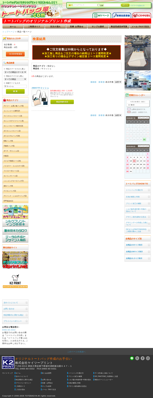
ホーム (13, 26)
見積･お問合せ (76, 26)
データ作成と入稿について (104, 373)
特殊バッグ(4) (8, 141)
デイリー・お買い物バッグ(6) (14, 106)
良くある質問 (46, 373)
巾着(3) (6, 156)
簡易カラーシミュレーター (104, 379)
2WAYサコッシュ (40, 88)
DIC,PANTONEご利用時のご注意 (106, 376)
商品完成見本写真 (119, 26)
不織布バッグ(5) (9, 146)
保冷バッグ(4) (8, 186)
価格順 (93, 82)
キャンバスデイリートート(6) (14, 121)
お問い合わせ (9, 309)
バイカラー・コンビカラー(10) (14, 166)
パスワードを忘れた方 (137, 5)
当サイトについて (11, 303)
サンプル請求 (98, 26)
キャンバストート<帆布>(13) (13, 126)
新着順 (102, 82)
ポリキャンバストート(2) (12, 131)
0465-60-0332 (9, 330)
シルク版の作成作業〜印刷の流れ (79, 379)
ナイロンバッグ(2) (10, 191)
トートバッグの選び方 (76, 373)
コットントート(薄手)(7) (12, 111)
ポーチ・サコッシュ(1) (11, 151)
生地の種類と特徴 (74, 383)
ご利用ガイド (34, 26)
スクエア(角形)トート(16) (12, 161)
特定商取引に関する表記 (13, 315)
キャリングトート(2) (10, 176)
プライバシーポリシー (13, 321)
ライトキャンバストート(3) (13, 116)
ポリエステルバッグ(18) (12, 136)
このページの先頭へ (76, 352)
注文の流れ (55, 26)
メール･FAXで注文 (140, 26)
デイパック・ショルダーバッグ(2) (15, 196)
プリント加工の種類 (75, 376)
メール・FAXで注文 (49, 389)
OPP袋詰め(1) (8, 201)
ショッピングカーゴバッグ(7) (14, 181)
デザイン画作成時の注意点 (77, 386)
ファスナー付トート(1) (11, 171)
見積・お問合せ (47, 383)
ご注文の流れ (20, 389)
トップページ (8, 32)
